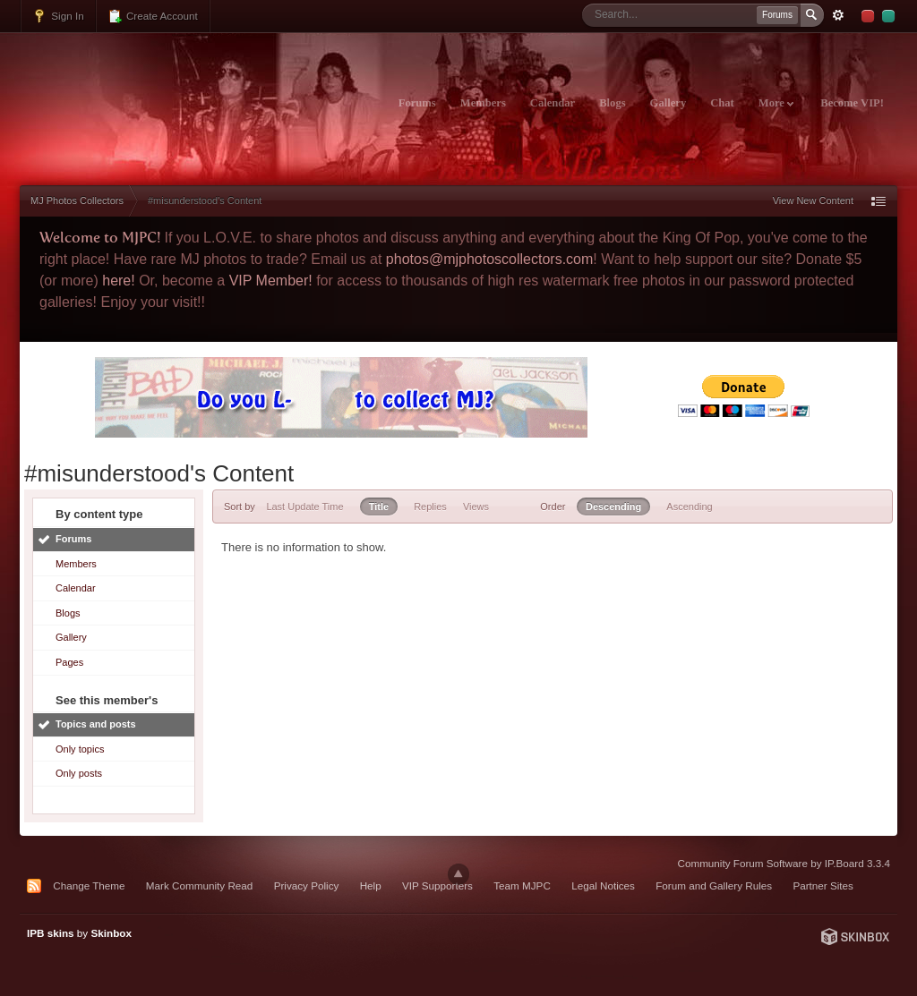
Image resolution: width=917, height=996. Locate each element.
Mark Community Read (199, 885)
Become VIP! (852, 103)
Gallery (668, 103)
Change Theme (88, 885)
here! (118, 280)
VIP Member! (271, 280)
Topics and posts (96, 724)
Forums (417, 103)
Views (476, 506)
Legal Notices (603, 885)
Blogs (612, 103)
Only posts (79, 773)
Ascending (689, 506)
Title (379, 506)
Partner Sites (823, 885)
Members (483, 103)
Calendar (552, 103)
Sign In (58, 16)
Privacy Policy (306, 885)
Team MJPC (522, 885)
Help (370, 885)
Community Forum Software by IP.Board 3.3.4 (783, 863)
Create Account (152, 16)
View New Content (813, 200)
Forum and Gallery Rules (714, 885)
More (775, 103)
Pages (69, 662)
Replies (430, 506)
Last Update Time (304, 506)
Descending (613, 506)
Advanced (838, 15)
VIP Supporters (437, 885)
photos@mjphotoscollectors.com (489, 259)
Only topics (80, 749)
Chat (722, 103)
